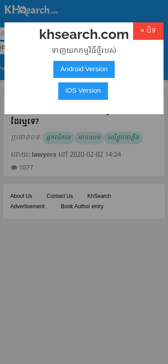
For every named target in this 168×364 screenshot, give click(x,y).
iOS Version (83, 91)
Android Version (84, 69)
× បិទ (148, 31)
